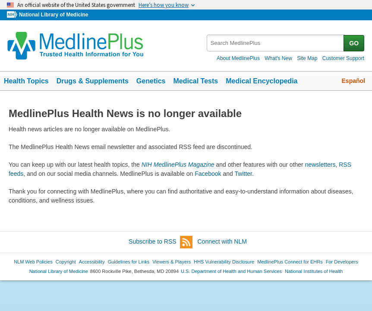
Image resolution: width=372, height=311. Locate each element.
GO (354, 43)
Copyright (66, 261)
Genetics (151, 81)
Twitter (243, 173)
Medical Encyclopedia (261, 81)
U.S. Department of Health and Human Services (231, 271)
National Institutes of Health (314, 271)
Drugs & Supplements (93, 81)
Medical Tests (195, 81)
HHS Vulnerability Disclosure (224, 261)
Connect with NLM (222, 241)
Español (353, 80)
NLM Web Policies (33, 261)
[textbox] (276, 43)
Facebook (208, 173)
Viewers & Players (171, 261)
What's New (278, 58)
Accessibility (92, 261)
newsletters (320, 164)
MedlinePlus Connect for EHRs (289, 261)
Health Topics (26, 81)
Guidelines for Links (128, 261)
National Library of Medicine (53, 15)
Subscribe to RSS (160, 242)
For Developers (342, 261)
